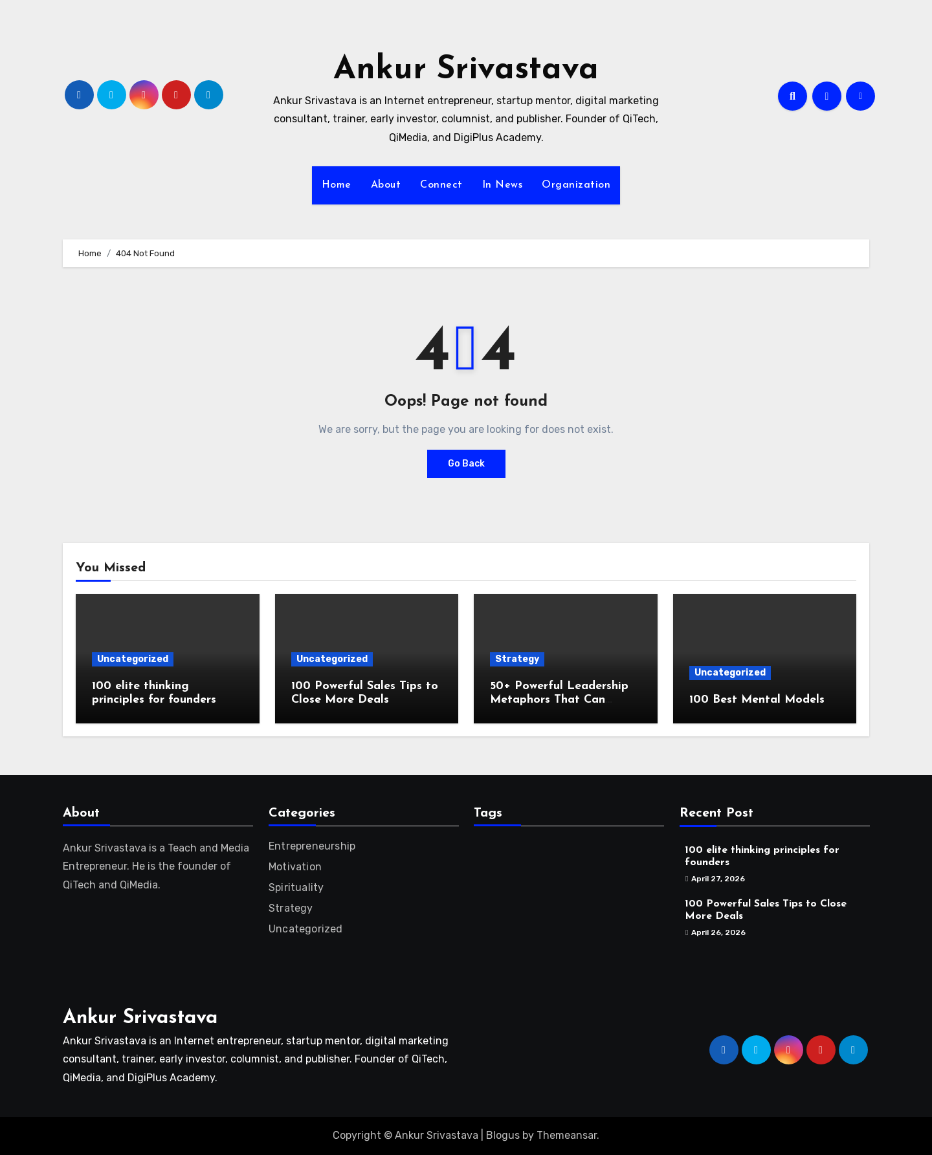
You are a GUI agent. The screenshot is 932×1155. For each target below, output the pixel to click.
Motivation (295, 867)
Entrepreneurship (312, 846)
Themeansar (567, 1135)
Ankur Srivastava (466, 70)
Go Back (466, 463)
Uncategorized (132, 659)
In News (502, 185)
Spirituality (296, 887)
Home (336, 185)
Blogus (503, 1135)
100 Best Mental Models (757, 700)
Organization (576, 185)
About (386, 185)
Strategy (517, 659)
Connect (441, 185)
